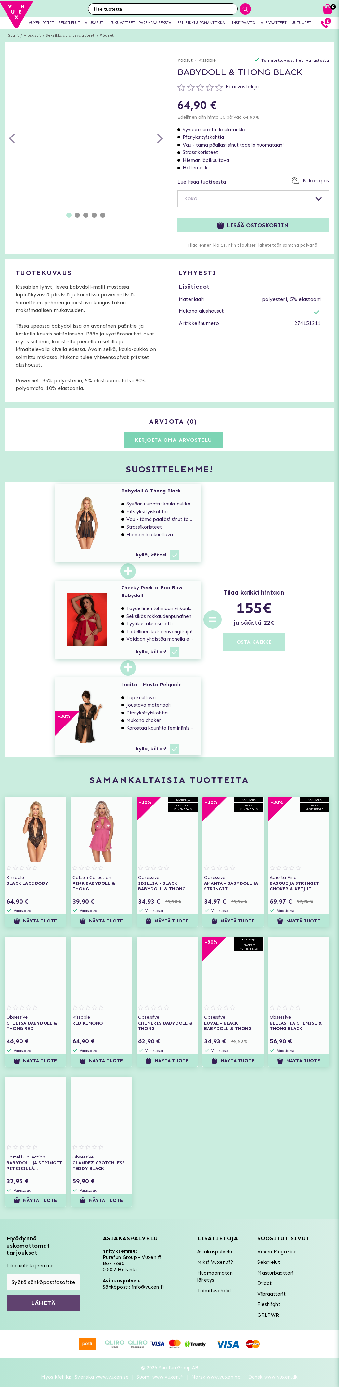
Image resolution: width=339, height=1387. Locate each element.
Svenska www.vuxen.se (102, 1377)
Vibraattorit (271, 1294)
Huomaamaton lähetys (215, 1276)
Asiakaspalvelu (214, 1252)
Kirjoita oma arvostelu (173, 440)
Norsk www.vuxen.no (216, 1377)
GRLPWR (268, 1315)
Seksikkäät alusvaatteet (70, 35)
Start (13, 35)
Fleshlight (268, 1304)
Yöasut (107, 35)
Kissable (207, 60)
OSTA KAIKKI (254, 642)
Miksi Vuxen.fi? (215, 1262)
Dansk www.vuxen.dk (273, 1377)
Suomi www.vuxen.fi (160, 1377)
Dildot (264, 1283)
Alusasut (32, 35)
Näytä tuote (35, 921)
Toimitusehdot (214, 1291)
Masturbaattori (275, 1273)
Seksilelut (268, 1262)
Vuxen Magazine (277, 1252)
